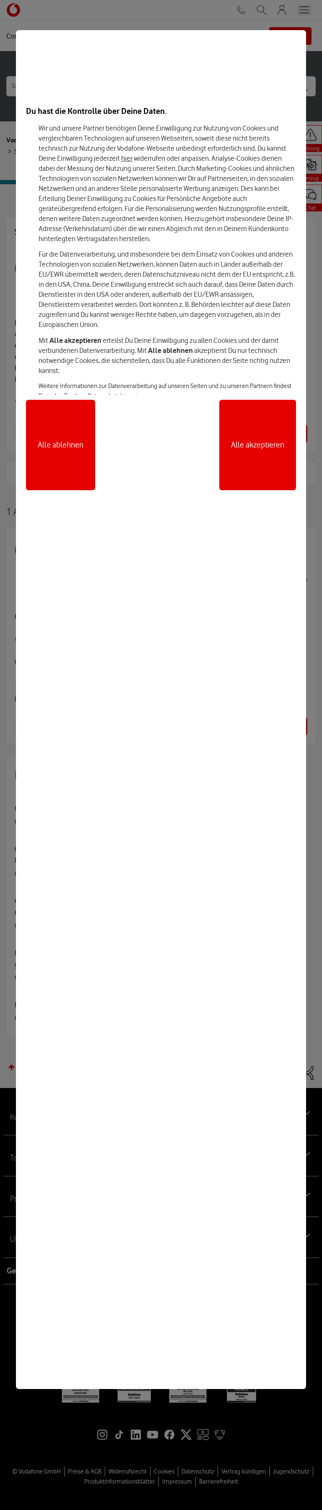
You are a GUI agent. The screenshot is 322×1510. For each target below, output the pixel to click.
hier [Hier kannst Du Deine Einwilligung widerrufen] (126, 158)
